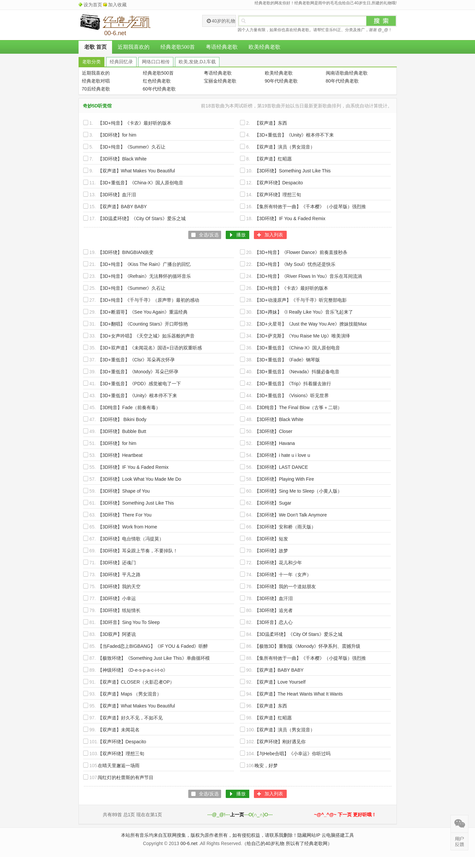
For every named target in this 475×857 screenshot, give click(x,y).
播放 (241, 234)
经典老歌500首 (177, 47)
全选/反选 (209, 234)
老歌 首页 (95, 47)
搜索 (381, 21)
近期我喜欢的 (133, 47)
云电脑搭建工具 (338, 835)
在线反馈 (459, 841)
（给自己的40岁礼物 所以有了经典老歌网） (287, 843)
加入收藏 (117, 4)
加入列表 (274, 234)
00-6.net (188, 843)
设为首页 (93, 4)
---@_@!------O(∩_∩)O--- (240, 814)
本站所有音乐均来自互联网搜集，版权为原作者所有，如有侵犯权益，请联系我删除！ (209, 835)
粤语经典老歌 (222, 47)
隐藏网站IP (308, 835)
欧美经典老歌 (264, 47)
